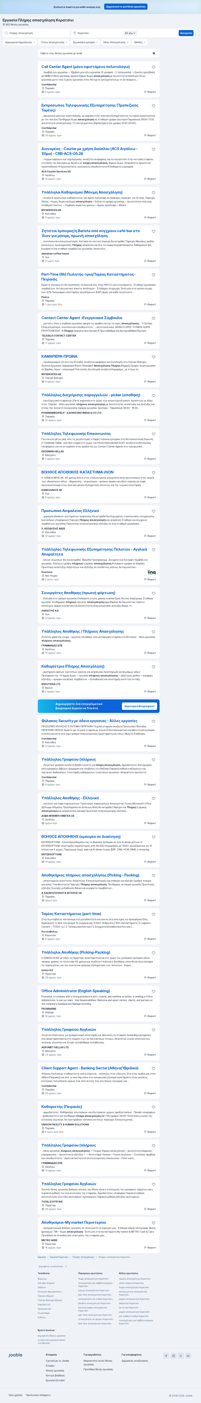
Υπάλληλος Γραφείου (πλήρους (68, 759)
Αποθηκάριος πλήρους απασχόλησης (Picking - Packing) (90, 875)
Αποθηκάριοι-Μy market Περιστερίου (73, 1222)
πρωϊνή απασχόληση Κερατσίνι (134, 1278)
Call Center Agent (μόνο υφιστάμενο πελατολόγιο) (85, 66)
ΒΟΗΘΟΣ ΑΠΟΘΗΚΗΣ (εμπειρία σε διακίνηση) (81, 836)
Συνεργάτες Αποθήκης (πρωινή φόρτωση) (78, 593)
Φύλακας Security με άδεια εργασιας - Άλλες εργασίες (89, 721)
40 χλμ (130, 33)
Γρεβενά (42, 1287)
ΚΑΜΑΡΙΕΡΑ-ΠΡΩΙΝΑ (59, 356)
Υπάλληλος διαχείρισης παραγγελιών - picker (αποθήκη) (90, 395)
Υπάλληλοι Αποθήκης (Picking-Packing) (75, 952)
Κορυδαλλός (44, 1304)
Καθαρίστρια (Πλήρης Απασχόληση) (72, 666)
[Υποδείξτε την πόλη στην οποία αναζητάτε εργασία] (104, 33)
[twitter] (181, 1356)
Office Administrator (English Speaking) (75, 991)
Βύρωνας (42, 1278)
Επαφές (50, 1365)
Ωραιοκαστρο (44, 1308)
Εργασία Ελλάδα (55, 1380)
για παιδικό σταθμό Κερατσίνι (134, 1316)
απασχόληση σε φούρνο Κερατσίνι (95, 1319)
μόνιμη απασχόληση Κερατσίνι (93, 1290)
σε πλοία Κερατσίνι (128, 1307)
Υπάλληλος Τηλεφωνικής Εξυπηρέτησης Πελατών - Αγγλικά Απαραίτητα (94, 551)
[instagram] (173, 1356)
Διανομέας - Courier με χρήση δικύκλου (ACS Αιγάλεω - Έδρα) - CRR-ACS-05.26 (89, 151)
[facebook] (166, 1356)
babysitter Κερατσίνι (129, 1303)
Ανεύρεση (186, 33)
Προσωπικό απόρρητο (38, 1395)
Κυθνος (41, 1317)
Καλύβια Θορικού (46, 1283)
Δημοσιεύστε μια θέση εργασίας (125, 6)
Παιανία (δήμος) (46, 1296)
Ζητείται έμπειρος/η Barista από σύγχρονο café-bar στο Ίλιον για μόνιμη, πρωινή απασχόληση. (90, 233)
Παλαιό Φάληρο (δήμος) (50, 1300)
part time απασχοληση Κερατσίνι (94, 1294)
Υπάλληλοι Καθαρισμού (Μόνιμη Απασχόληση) (82, 192)
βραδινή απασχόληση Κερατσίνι (94, 1303)
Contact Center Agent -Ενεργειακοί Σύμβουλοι (81, 318)
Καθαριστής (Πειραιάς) (61, 1106)
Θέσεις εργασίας (55, 1370)
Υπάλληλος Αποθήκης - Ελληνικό (70, 798)
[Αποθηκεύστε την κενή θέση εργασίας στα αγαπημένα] (153, 106)
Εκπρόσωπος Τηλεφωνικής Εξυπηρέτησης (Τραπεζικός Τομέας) (89, 107)
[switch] (154, 53)
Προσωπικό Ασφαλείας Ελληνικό (70, 510)
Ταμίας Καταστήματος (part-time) (71, 913)
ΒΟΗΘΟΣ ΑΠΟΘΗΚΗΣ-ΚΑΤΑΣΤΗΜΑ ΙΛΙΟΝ (77, 472)
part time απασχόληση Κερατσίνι (94, 1323)
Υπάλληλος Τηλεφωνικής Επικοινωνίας (76, 433)
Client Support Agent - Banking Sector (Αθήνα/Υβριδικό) (89, 1068)
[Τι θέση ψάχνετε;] (36, 33)
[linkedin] (188, 1356)
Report (150, 91)
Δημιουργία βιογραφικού (139, 706)
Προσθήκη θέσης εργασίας (98, 1369)
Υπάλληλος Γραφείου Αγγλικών (68, 1029)
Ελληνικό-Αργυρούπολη (49, 1291)
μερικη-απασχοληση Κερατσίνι (134, 1299)
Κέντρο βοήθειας (55, 1375)
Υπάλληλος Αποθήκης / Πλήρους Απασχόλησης (82, 631)
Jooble (188, 1395)
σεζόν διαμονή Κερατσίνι (131, 1283)
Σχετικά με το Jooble (57, 1360)
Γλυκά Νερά (44, 1313)
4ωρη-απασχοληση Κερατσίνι (93, 1278)
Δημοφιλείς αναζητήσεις (53, 1266)
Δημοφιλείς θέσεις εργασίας (52, 1335)
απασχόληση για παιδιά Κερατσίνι (95, 1299)
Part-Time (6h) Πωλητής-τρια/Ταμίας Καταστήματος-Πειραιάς (88, 276)
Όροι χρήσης (15, 1395)
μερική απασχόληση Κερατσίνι (134, 1312)
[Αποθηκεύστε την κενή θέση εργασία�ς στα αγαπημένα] (153, 67)
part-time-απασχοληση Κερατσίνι (95, 1315)
